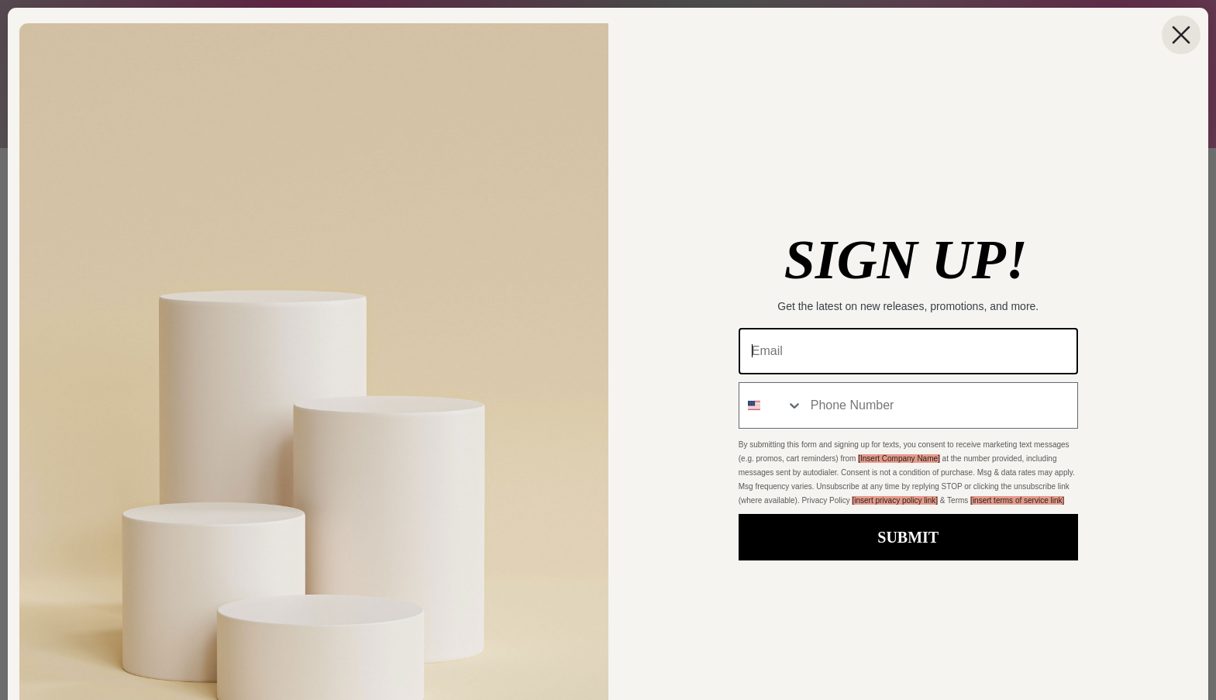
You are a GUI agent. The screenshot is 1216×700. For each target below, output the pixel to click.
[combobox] (771, 405)
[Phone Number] (940, 405)
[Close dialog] (1181, 35)
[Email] (908, 351)
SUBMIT (908, 537)
